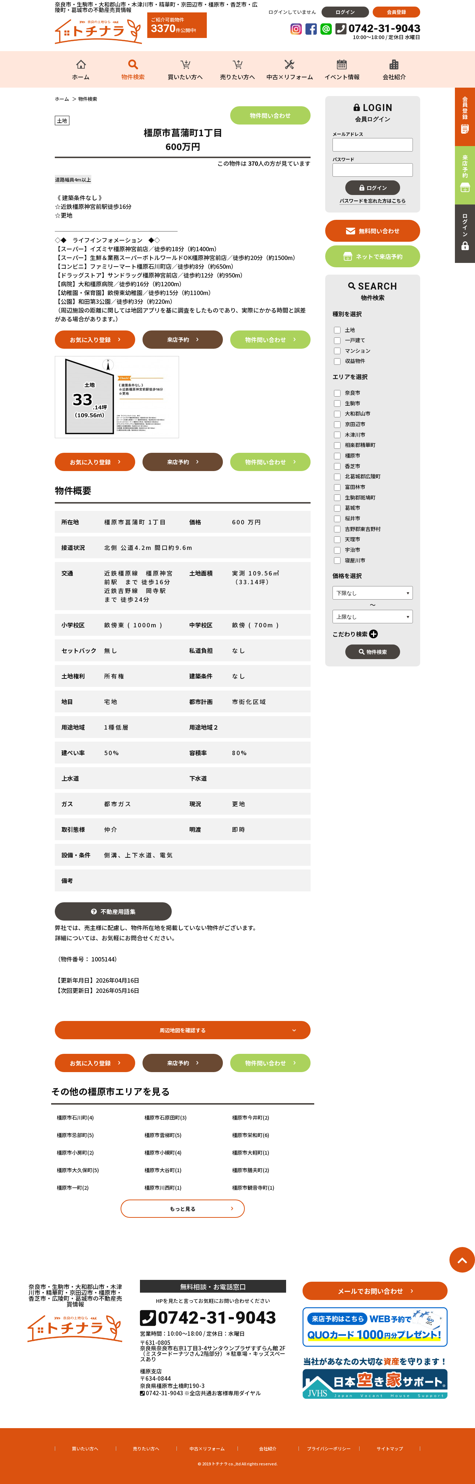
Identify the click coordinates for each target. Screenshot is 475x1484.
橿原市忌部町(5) (75, 1135)
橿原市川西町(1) (163, 1187)
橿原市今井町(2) (250, 1117)
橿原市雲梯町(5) (163, 1135)
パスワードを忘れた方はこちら (372, 200)
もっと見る (182, 1208)
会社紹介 (268, 1448)
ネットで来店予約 (373, 256)
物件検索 (373, 651)
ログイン (345, 11)
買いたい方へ (85, 1448)
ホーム (62, 99)
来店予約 (178, 339)
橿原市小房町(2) (75, 1152)
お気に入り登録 (90, 339)
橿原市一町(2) (73, 1187)
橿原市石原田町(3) (165, 1117)
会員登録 (396, 11)
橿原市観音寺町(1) (253, 1187)
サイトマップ (390, 1448)
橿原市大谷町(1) (163, 1170)
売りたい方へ (146, 1448)
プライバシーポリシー (329, 1448)
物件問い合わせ (270, 115)
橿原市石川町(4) (75, 1117)
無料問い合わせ (373, 230)
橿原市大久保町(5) (78, 1170)
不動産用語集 (113, 911)
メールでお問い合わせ (370, 1291)
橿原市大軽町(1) (250, 1152)
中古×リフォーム (207, 1448)
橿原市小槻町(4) (163, 1152)
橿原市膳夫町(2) (250, 1170)
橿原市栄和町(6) (250, 1135)
